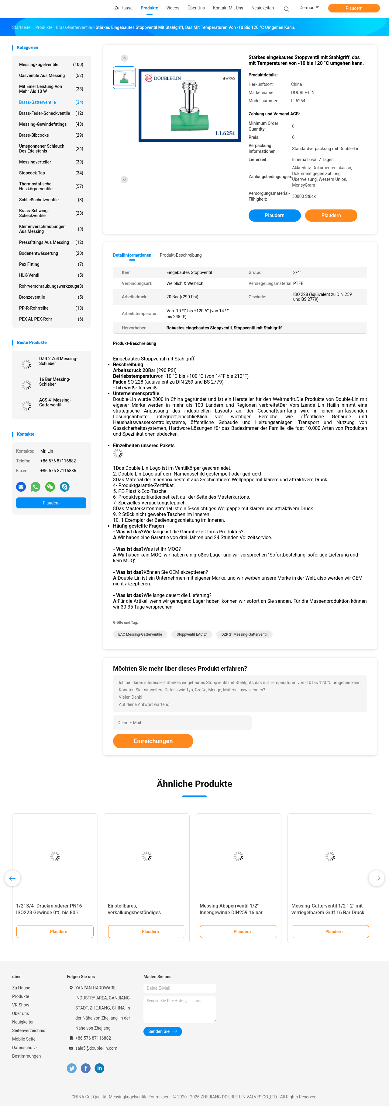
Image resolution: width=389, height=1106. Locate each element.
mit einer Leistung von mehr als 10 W (51, 89)
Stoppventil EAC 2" (192, 634)
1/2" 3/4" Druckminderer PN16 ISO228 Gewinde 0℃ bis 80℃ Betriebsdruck (49, 912)
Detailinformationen (132, 255)
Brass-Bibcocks (51, 135)
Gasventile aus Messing (51, 75)
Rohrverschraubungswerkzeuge (51, 286)
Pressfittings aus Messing (51, 242)
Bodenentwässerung (51, 253)
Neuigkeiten (23, 1022)
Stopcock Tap (51, 173)
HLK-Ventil (51, 275)
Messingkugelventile (51, 64)
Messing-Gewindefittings (51, 124)
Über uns (20, 1013)
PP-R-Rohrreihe (51, 308)
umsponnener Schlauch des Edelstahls (51, 148)
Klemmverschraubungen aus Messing (51, 229)
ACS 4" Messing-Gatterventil (55, 402)
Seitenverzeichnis (28, 1030)
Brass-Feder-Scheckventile (51, 113)
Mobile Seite (24, 1039)
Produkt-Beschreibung (181, 255)
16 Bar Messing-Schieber (54, 382)
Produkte (20, 996)
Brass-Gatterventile (51, 102)
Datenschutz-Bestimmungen (26, 1052)
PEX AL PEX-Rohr (51, 319)
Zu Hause (21, 987)
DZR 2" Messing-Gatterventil (245, 634)
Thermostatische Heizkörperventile (51, 186)
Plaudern (354, 8)
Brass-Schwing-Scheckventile (51, 213)
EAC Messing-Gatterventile (140, 634)
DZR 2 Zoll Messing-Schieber (58, 361)
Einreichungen (153, 741)
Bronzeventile (51, 297)
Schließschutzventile (51, 200)
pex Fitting (51, 264)
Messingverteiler (51, 162)
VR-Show (20, 1004)
